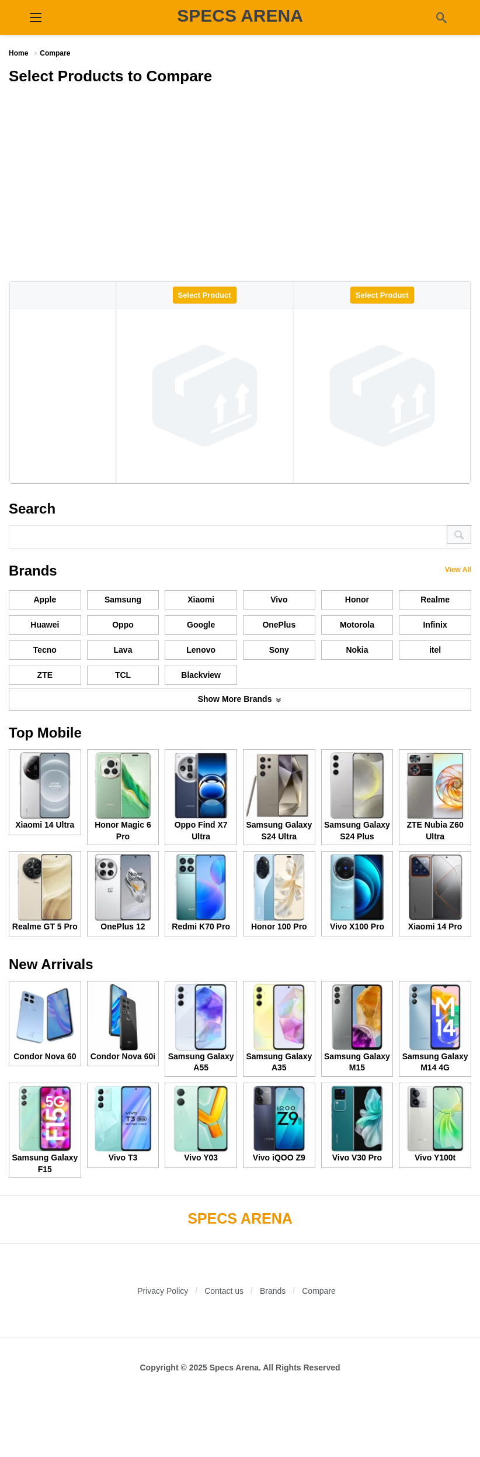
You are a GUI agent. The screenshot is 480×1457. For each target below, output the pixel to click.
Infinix (435, 624)
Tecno (45, 650)
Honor (357, 599)
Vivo (278, 599)
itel (435, 650)
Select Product (204, 295)
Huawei (44, 624)
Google (201, 624)
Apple (44, 599)
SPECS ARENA (240, 15)
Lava (123, 650)
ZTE (45, 675)
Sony (279, 650)
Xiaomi (200, 599)
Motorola (357, 624)
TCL (123, 675)
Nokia (357, 650)
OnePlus (278, 624)
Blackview (201, 675)
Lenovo (200, 650)
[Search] (441, 17)
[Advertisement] (240, 181)
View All (458, 570)
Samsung (123, 599)
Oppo (123, 624)
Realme (435, 599)
